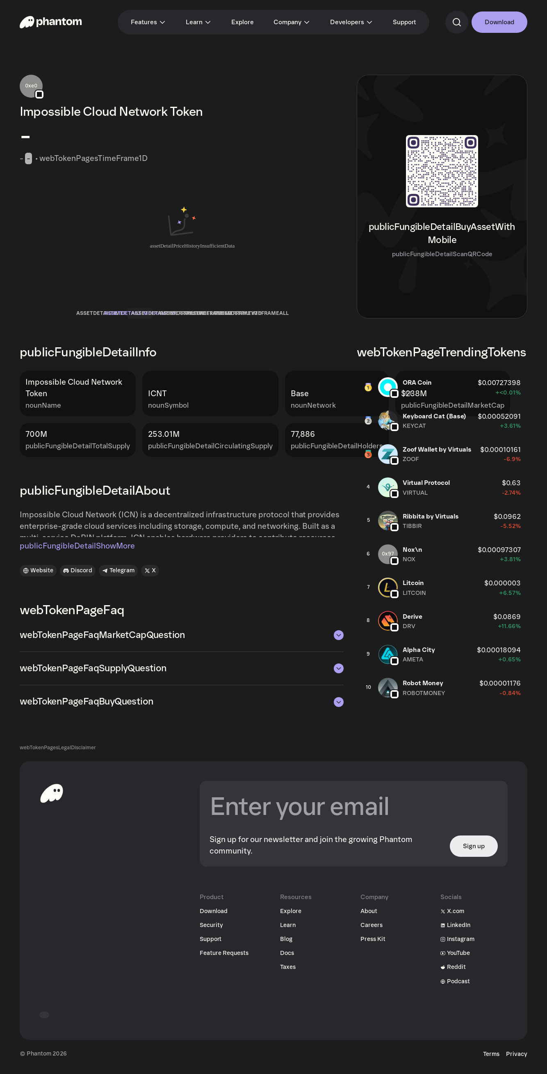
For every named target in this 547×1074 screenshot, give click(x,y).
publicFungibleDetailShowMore (77, 552)
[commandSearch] (456, 22)
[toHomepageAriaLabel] (51, 799)
